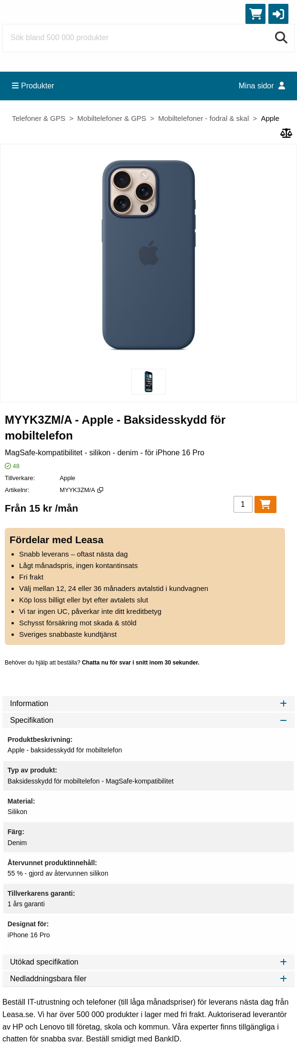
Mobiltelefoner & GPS (111, 118)
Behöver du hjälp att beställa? (102, 662)
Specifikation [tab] (148, 720)
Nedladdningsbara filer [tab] (148, 979)
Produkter (33, 86)
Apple (270, 118)
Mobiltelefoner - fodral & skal (203, 118)
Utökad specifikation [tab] (148, 962)
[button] (278, 14)
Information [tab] (148, 703)
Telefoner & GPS (38, 118)
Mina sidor (262, 86)
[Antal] (243, 504)
